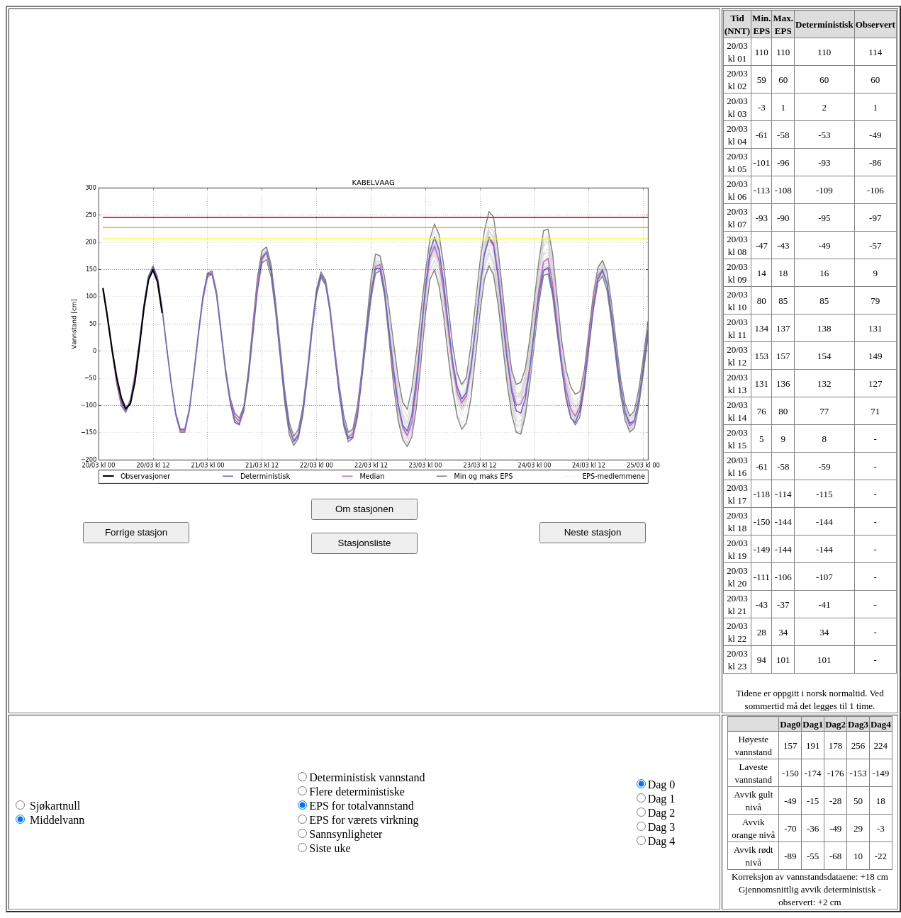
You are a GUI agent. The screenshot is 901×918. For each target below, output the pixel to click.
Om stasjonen (364, 509)
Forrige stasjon (136, 532)
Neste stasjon (593, 532)
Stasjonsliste (364, 543)
